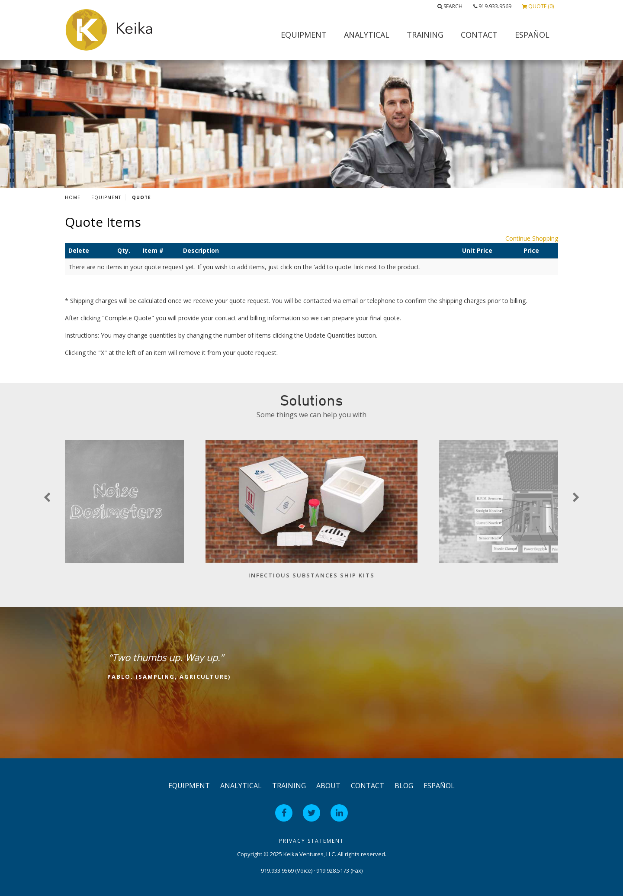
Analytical (366, 34)
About (328, 785)
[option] (311, 514)
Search (449, 6)
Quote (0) (538, 6)
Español (532, 34)
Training (425, 34)
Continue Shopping (531, 238)
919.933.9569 (492, 6)
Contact (479, 34)
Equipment (304, 34)
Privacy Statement (311, 840)
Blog (404, 785)
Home (72, 197)
